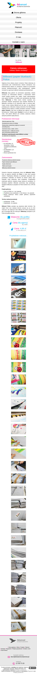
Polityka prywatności (17, 648)
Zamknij (32, 668)
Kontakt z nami (18, 42)
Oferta (18, 17)
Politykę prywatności (18, 672)
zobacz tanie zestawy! (18, 69)
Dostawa (18, 32)
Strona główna (19, 13)
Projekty (18, 22)
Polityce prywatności (21, 670)
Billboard (19, 62)
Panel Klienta (4, 650)
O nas (18, 37)
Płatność (18, 27)
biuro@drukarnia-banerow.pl (20, 657)
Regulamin (8, 648)
